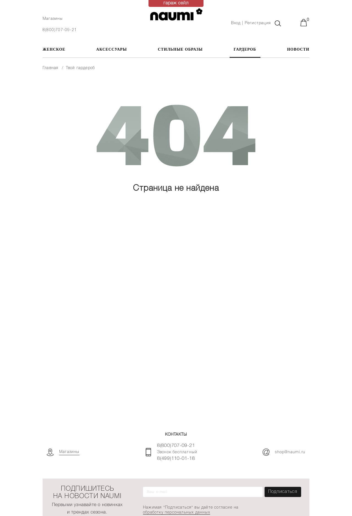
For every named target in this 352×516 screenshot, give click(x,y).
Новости (298, 49)
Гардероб (245, 49)
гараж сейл (176, 3)
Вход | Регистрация (251, 23)
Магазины (53, 19)
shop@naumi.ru (284, 452)
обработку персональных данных (176, 512)
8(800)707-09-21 (60, 30)
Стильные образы (180, 49)
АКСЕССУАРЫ (111, 49)
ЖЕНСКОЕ (54, 49)
